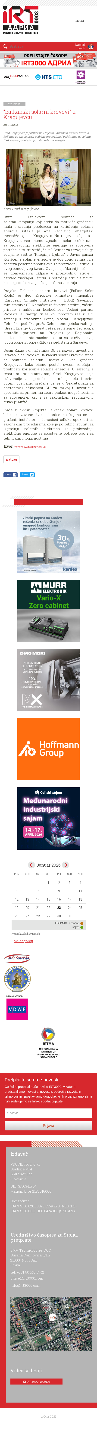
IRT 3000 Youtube (38, 1381)
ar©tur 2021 (48, 1416)
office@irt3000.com (26, 1278)
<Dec (31, 865)
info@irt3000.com (25, 1285)
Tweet (25, 474)
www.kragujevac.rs (30, 446)
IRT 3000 (22, 23)
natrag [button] (11, 459)
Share (8, 474)
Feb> (65, 865)
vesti (17, 104)
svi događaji (23, 941)
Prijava (48, 1126)
